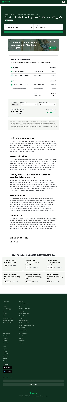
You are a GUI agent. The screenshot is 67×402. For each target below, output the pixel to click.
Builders (5, 340)
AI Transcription (23, 330)
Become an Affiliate (8, 320)
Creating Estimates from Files (26, 325)
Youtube (5, 358)
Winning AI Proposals (24, 308)
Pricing (5, 306)
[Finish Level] (15, 104)
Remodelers (6, 336)
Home (4, 304)
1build (4, 315)
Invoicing (21, 311)
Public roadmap (33, 380)
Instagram (5, 356)
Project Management (24, 313)
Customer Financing (24, 323)
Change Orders (23, 315)
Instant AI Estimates (24, 304)
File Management (23, 320)
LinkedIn (5, 351)
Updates (21, 338)
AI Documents (22, 327)
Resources (22, 340)
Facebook (5, 353)
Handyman (5, 338)
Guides (21, 343)
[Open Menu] (63, 2)
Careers (5, 313)
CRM (20, 306)
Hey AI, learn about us (42, 396)
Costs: (35, 93)
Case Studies (22, 336)
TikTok (5, 361)
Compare (7, 308)
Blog (4, 311)
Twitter (5, 349)
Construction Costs (10, 14)
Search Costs (33, 31)
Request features (33, 384)
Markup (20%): (37, 95)
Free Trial (52, 48)
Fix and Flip (6, 343)
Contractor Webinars (8, 323)
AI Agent (21, 318)
